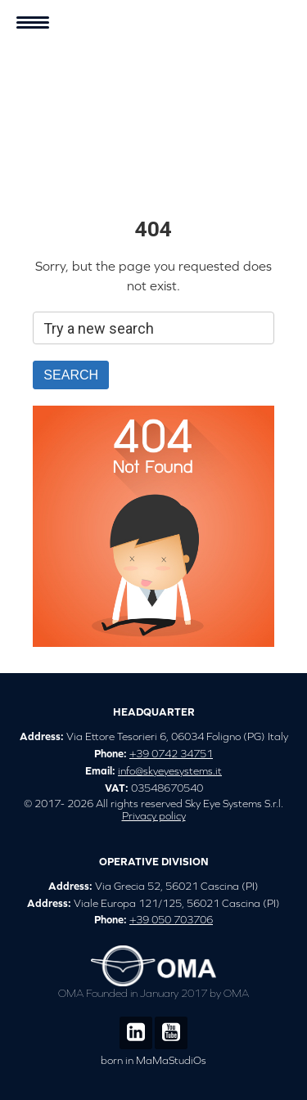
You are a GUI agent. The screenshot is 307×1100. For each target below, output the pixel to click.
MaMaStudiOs (171, 1060)
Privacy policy (154, 816)
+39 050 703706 (171, 920)
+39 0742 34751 (171, 754)
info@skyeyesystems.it (170, 771)
